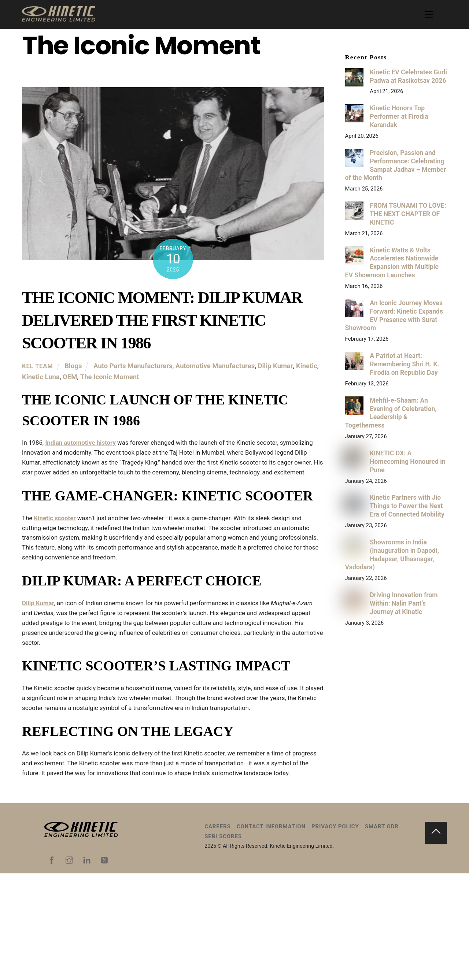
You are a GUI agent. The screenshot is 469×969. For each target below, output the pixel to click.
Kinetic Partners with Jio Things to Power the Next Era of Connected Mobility (407, 506)
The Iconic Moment (109, 377)
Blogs (73, 367)
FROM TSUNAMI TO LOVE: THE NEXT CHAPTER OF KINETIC (408, 214)
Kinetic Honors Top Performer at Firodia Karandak (399, 116)
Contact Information (271, 921)
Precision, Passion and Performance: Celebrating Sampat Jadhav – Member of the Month (395, 165)
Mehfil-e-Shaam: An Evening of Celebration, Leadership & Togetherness (391, 413)
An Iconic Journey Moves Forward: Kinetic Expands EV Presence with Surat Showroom (394, 315)
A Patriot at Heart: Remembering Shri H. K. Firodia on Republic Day (404, 364)
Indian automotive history (86, 448)
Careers (217, 921)
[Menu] (428, 14)
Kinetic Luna (41, 377)
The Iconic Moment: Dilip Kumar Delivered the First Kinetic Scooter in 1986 (162, 320)
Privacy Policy (335, 921)
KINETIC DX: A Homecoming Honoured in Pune (408, 462)
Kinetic (306, 367)
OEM (70, 377)
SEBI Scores (223, 931)
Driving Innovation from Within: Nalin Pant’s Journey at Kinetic (403, 603)
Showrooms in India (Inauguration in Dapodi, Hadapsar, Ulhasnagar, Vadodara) (392, 555)
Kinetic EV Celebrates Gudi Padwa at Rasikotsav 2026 (408, 76)
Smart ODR (382, 921)
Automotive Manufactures (215, 367)
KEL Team (37, 366)
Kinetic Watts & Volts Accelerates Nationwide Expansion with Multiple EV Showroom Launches (392, 263)
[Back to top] (436, 928)
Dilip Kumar (275, 367)
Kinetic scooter (58, 565)
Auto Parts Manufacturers (133, 367)
